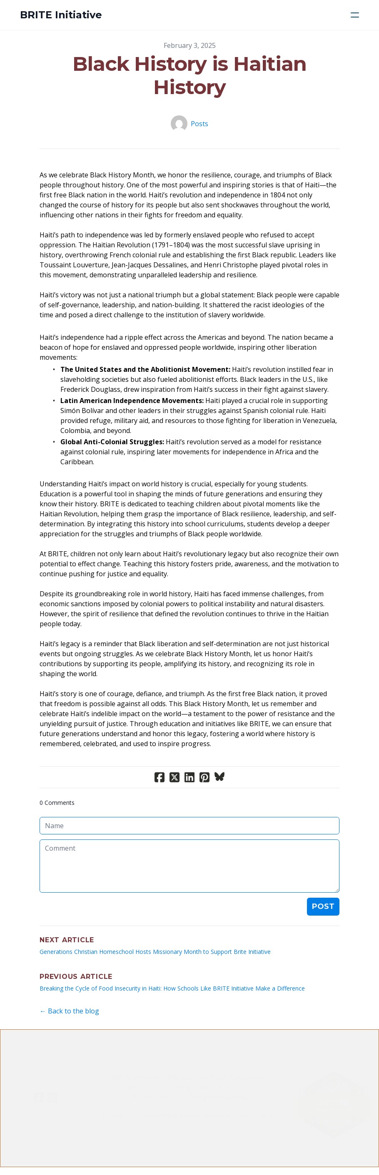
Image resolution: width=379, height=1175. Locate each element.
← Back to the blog (69, 1011)
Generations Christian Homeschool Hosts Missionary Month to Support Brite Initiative (155, 952)
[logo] (61, 15)
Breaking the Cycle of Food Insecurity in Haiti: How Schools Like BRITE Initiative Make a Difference (172, 988)
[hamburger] (355, 14)
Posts (199, 123)
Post (323, 906)
